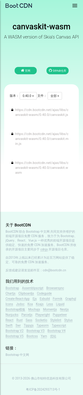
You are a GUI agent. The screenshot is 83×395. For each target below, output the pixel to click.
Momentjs (50, 309)
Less (49, 304)
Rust (19, 320)
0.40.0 (28, 96)
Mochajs (34, 309)
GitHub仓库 (57, 70)
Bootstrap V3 (35, 331)
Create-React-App (18, 298)
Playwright (42, 314)
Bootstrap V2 (14, 331)
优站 (53, 336)
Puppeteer (60, 314)
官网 (25, 70)
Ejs (35, 298)
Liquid (60, 304)
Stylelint (55, 320)
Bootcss (32, 336)
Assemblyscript (32, 288)
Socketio (41, 320)
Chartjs (10, 293)
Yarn (44, 336)
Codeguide (44, 293)
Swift (9, 325)
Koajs (40, 304)
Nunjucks (12, 314)
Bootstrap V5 (14, 336)
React (10, 320)
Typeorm (43, 325)
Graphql (70, 298)
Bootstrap (12, 288)
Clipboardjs (26, 293)
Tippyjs (29, 325)
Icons (9, 304)
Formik (57, 298)
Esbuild (45, 298)
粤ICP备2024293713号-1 (43, 389)
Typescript (59, 325)
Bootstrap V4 (57, 331)
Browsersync (55, 288)
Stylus (68, 320)
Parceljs (27, 314)
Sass (29, 320)
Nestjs (64, 309)
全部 (54, 96)
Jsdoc (20, 304)
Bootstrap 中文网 (38, 231)
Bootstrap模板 (15, 309)
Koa (30, 304)
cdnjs (44, 249)
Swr (18, 325)
